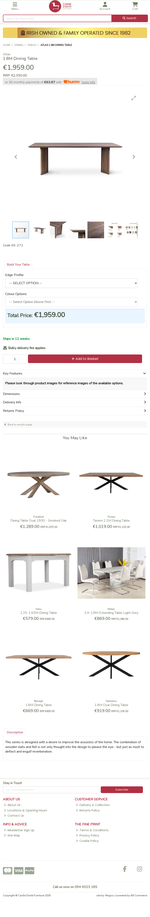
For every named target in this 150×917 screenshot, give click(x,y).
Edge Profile (14, 275)
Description (15, 732)
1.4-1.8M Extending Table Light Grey (111, 612)
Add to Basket (85, 358)
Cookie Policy (87, 841)
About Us (12, 805)
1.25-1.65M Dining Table (38, 612)
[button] (133, 98)
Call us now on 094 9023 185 (75, 887)
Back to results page (20, 424)
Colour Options (16, 294)
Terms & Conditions (92, 830)
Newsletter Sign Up (19, 830)
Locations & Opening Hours (25, 810)
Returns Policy (88, 810)
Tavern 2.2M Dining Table (111, 520)
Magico (109, 895)
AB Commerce (138, 895)
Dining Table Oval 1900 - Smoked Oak (38, 520)
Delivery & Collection (93, 805)
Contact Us (14, 816)
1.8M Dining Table (38, 705)
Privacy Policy (87, 835)
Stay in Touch (12, 783)
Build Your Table (18, 264)
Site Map (12, 835)
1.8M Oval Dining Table (111, 705)
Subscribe (121, 789)
